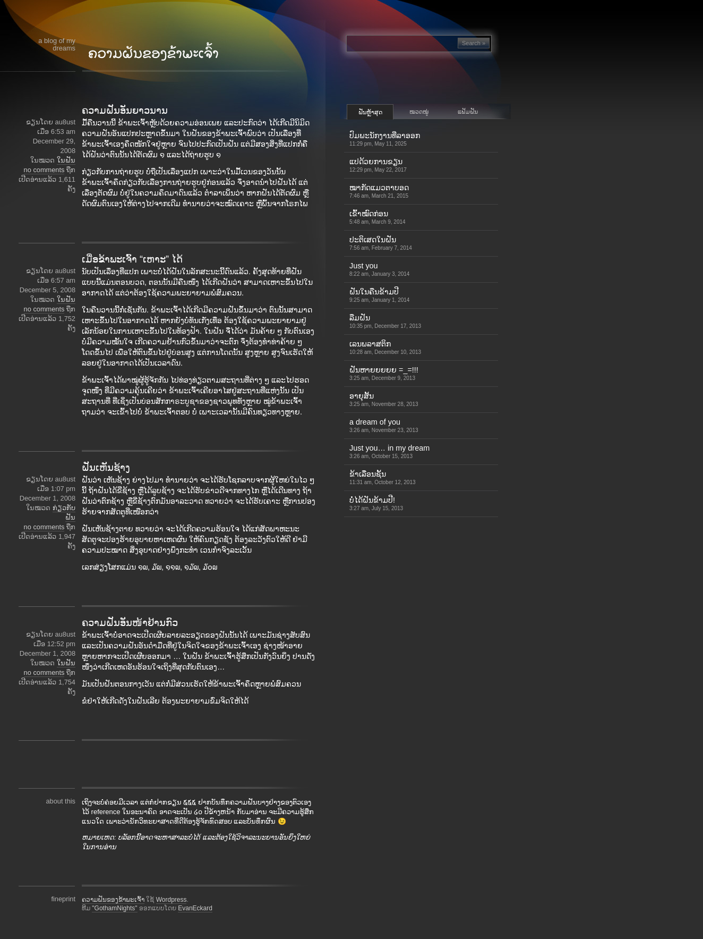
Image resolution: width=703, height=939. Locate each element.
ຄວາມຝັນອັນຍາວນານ (125, 110)
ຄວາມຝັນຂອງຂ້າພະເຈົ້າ (113, 899)
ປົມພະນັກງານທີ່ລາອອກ (384, 139)
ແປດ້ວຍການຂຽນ (378, 165)
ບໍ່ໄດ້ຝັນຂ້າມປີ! (376, 503)
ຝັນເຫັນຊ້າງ (106, 467)
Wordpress (171, 899)
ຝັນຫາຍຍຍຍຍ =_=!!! (383, 373)
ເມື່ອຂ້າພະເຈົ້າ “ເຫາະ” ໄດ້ (132, 259)
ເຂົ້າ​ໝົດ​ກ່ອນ (377, 217)
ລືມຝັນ (385, 321)
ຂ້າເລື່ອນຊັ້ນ (382, 477)
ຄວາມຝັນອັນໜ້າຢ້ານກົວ (130, 622)
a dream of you (383, 425)
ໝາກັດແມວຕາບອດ (379, 191)
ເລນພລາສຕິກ (385, 347)
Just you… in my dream (389, 451)
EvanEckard (195, 908)
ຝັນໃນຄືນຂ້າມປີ (379, 295)
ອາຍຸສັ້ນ (383, 399)
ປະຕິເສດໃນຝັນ (380, 243)
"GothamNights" (114, 908)
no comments (44, 170)
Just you (379, 269)
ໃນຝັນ (66, 160)
